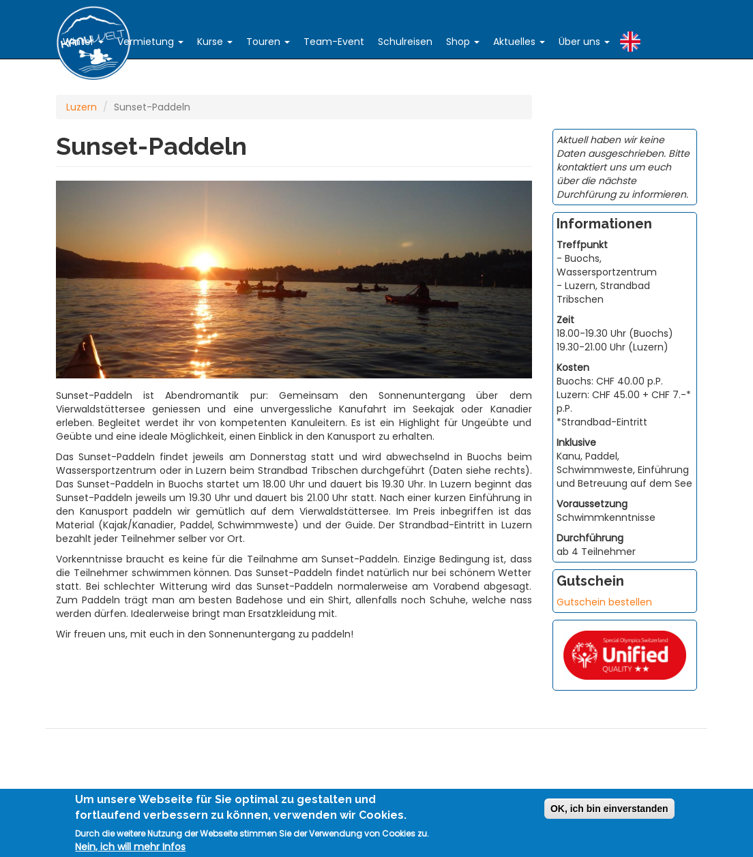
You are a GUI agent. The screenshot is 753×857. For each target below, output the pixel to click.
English (630, 38)
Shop (462, 41)
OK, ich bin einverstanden (609, 809)
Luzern (81, 107)
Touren (268, 41)
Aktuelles (519, 41)
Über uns (584, 41)
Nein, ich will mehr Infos (130, 847)
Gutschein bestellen (604, 602)
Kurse (215, 41)
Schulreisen (405, 41)
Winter (83, 41)
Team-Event (334, 41)
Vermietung (150, 41)
